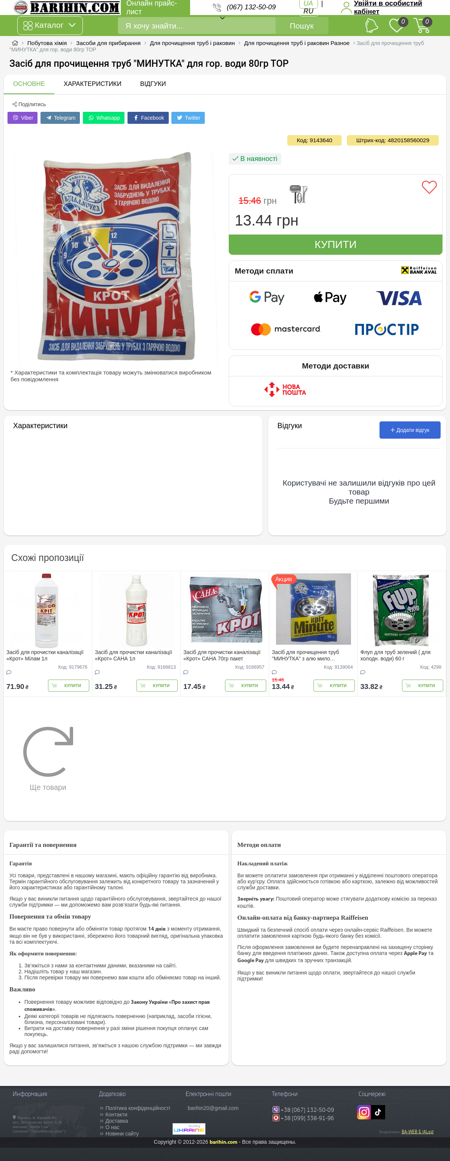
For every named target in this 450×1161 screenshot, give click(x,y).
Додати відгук (410, 430)
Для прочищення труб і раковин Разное (297, 43)
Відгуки (153, 83)
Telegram (60, 118)
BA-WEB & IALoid (418, 1131)
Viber (22, 118)
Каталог (49, 25)
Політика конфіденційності (137, 1108)
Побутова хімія (47, 43)
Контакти (116, 1114)
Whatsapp (103, 118)
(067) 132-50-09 (251, 7)
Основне (29, 83)
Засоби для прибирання (108, 43)
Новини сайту (122, 1134)
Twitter (188, 118)
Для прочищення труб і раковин (192, 43)
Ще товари (48, 758)
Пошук (302, 25)
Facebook (148, 118)
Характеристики (93, 83)
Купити (336, 244)
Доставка (116, 1121)
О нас (112, 1127)
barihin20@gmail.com (213, 1108)
